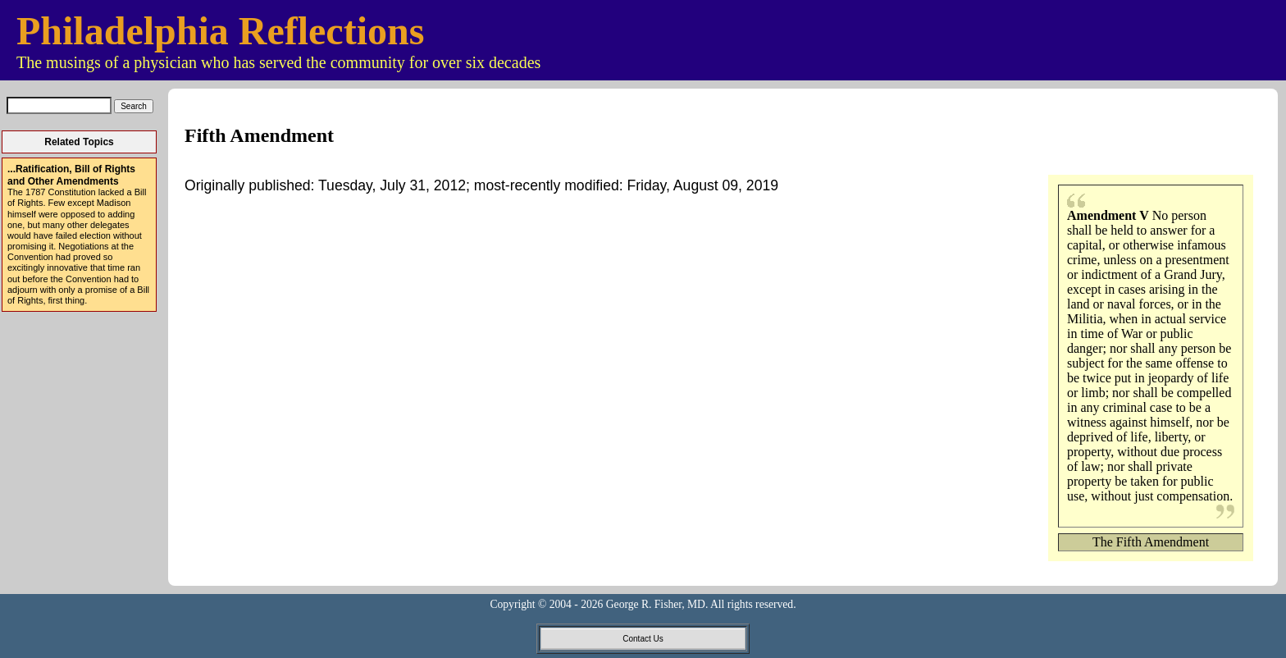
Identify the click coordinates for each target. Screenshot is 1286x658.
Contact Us (642, 638)
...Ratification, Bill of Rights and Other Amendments (71, 174)
